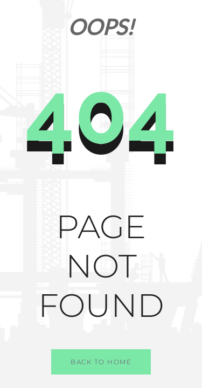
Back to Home (101, 362)
